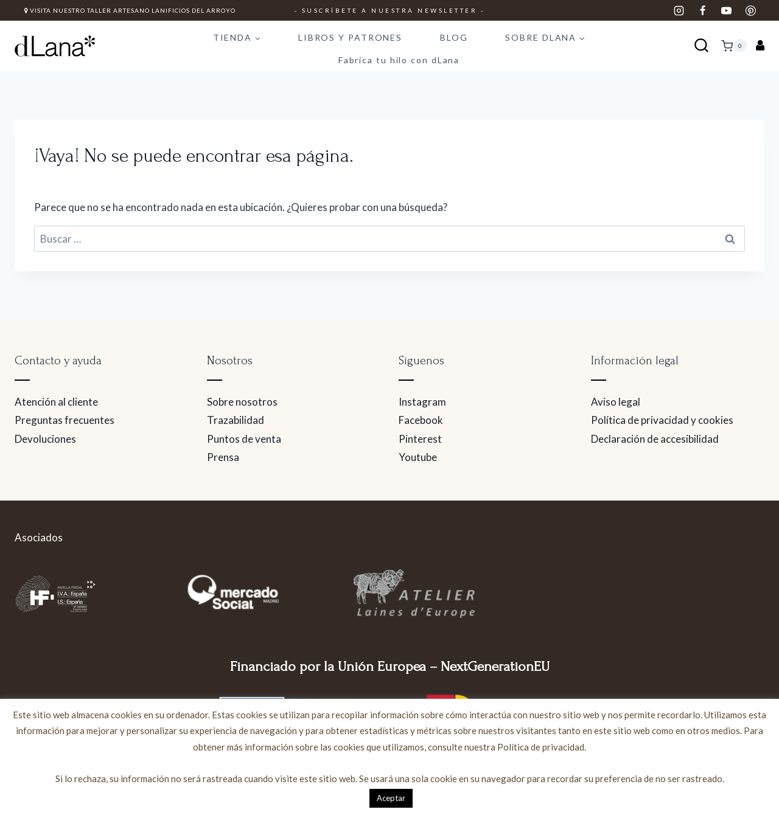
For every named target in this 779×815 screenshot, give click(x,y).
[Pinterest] (750, 10)
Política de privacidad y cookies (662, 420)
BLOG (454, 37)
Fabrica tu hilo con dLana (399, 60)
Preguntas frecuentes (64, 420)
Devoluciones (45, 438)
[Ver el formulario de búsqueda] (701, 46)
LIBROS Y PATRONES (350, 37)
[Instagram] (679, 10)
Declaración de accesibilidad (655, 438)
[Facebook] (703, 10)
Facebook (421, 420)
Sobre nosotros (242, 401)
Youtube (418, 457)
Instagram (422, 401)
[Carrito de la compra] (734, 45)
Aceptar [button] (391, 798)
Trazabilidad (235, 420)
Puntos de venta (244, 438)
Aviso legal (615, 401)
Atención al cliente (56, 401)
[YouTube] (726, 10)
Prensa (223, 457)
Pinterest (420, 438)
